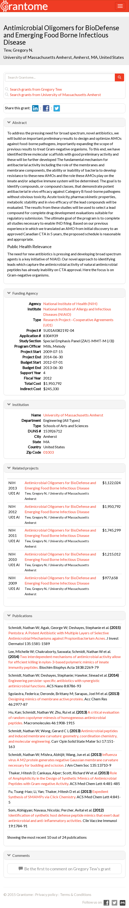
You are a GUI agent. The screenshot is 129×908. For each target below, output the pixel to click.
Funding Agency (25, 293)
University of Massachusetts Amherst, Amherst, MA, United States (63, 57)
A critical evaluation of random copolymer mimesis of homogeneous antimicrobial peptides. (63, 717)
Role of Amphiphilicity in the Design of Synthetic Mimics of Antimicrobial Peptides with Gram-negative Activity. (62, 778)
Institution (20, 404)
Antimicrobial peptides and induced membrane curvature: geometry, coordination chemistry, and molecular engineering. (63, 736)
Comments (21, 855)
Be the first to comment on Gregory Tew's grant (65, 868)
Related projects (25, 468)
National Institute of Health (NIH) (70, 303)
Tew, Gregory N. (18, 50)
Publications (22, 615)
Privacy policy (46, 894)
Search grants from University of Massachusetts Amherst (53, 94)
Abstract (19, 122)
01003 (48, 452)
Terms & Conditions (75, 894)
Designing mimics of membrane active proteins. (46, 699)
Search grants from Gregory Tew (33, 89)
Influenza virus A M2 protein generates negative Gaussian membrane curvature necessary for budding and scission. (63, 759)
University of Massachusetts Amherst (73, 415)
